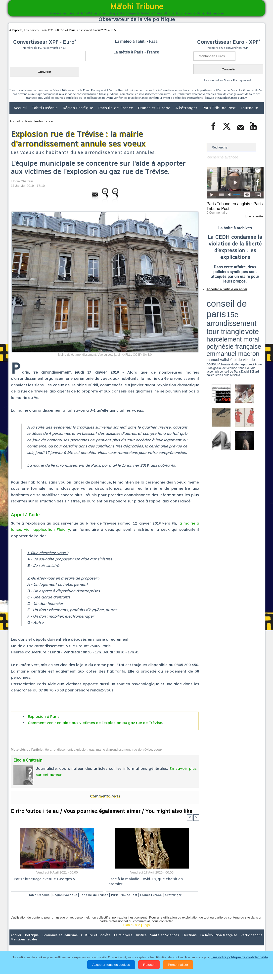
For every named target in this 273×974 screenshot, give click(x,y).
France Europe (171, 895)
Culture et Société (87, 942)
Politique (30, 942)
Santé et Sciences (147, 942)
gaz (91, 749)
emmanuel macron (220, 311)
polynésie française (247, 307)
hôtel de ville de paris (253, 311)
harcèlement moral (220, 307)
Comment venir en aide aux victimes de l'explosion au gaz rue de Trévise (95, 722)
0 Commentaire (216, 211)
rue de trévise (142, 749)
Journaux (249, 108)
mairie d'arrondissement (113, 749)
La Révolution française (196, 942)
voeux (158, 749)
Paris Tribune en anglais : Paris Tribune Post (232, 205)
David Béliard (222, 316)
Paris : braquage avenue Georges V (43, 879)
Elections (169, 942)
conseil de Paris (212, 316)
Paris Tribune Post (219, 108)
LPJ (208, 314)
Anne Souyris (251, 314)
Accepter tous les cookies (111, 965)
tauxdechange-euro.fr (232, 97)
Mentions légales (250, 942)
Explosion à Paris (43, 716)
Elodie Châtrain (22, 181)
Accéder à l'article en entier (223, 287)
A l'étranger (186, 108)
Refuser (149, 965)
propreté (223, 314)
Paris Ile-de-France (116, 108)
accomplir (259, 314)
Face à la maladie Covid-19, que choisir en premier (151, 879)
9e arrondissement (58, 749)
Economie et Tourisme (55, 942)
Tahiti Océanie (45, 108)
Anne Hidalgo (231, 314)
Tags (146, 931)
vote (254, 303)
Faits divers (111, 942)
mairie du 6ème (215, 314)
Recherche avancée (221, 157)
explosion (81, 749)
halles (229, 316)
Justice (127, 942)
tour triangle (241, 303)
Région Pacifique (78, 108)
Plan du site (131, 931)
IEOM (210, 97)
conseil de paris (222, 298)
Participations (225, 942)
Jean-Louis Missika (237, 316)
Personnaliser (178, 965)
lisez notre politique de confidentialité (239, 957)
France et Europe (154, 108)
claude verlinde (241, 314)
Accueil (20, 108)
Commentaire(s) (105, 796)
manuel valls (238, 311)
